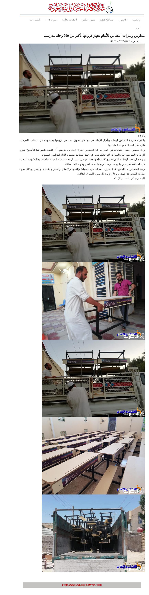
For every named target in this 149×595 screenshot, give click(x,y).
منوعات (43, 19)
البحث (130, 28)
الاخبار (115, 19)
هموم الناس (80, 19)
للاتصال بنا (27, 19)
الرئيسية (129, 19)
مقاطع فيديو (99, 19)
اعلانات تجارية (61, 19)
